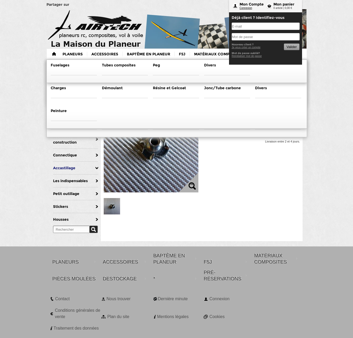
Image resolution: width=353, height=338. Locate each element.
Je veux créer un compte (246, 47)
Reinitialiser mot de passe (247, 56)
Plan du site (118, 316)
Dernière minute (173, 299)
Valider (292, 47)
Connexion (246, 8)
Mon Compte (252, 4)
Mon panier (283, 4)
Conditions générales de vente (77, 313)
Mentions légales (173, 316)
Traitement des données (76, 328)
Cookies (217, 316)
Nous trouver (118, 299)
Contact (62, 299)
